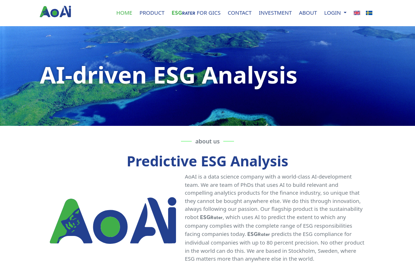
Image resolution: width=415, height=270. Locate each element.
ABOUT (308, 12)
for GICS (196, 12)
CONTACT (240, 12)
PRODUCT (151, 12)
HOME (124, 12)
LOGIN (333, 12)
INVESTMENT (275, 12)
